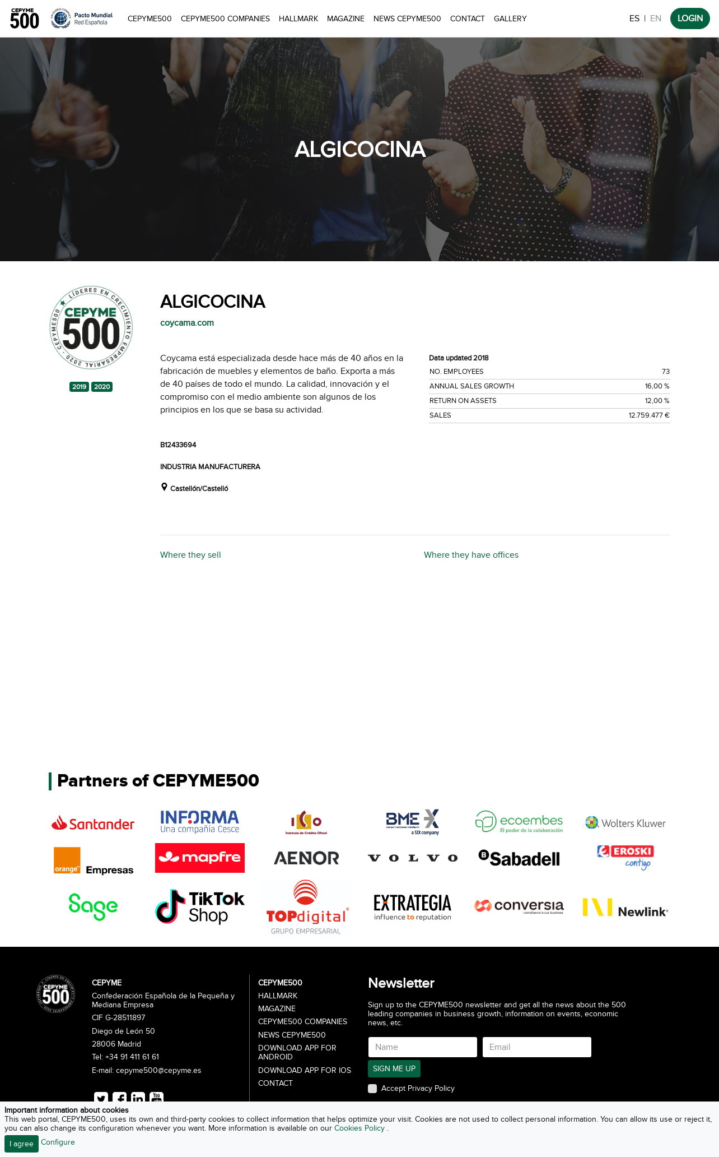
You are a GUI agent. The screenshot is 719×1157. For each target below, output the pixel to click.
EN (655, 18)
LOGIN (690, 18)
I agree (22, 1144)
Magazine (346, 19)
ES (634, 18)
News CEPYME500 (407, 19)
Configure (58, 1142)
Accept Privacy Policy (418, 1088)
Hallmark (298, 19)
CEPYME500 (150, 19)
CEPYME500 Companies (225, 19)
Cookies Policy (360, 1128)
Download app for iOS (304, 1070)
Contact (467, 19)
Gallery (510, 19)
